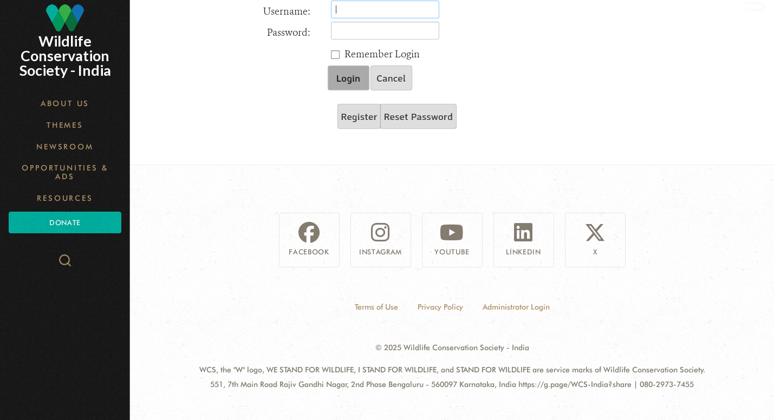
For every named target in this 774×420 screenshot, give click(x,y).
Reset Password (418, 116)
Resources (65, 198)
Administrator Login (516, 307)
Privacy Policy (440, 307)
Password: (288, 32)
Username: (286, 11)
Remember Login (382, 54)
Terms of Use (376, 307)
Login (348, 78)
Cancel (391, 78)
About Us (65, 103)
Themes (65, 125)
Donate (64, 222)
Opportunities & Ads (65, 172)
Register (359, 116)
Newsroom (64, 146)
